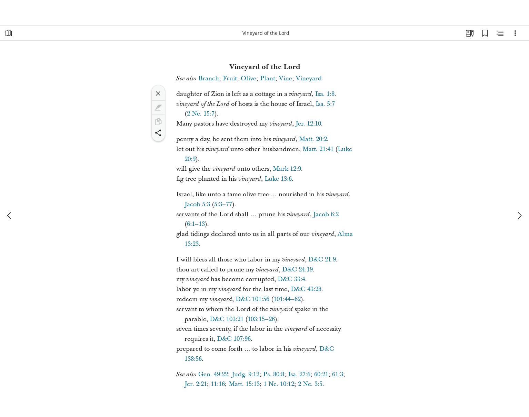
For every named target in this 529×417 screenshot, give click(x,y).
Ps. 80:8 (273, 374)
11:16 (218, 384)
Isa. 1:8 (325, 94)
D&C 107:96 (234, 339)
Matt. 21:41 (317, 149)
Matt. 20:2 (313, 139)
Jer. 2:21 (195, 384)
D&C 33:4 (291, 279)
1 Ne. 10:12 (278, 384)
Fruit (230, 78)
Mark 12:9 (287, 169)
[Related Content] (500, 33)
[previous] (10, 215)
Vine (285, 78)
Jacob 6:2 (326, 214)
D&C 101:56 (252, 299)
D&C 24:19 (297, 269)
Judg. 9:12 (245, 374)
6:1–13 (196, 224)
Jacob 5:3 (197, 204)
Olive (248, 78)
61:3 (337, 374)
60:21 (321, 374)
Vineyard (309, 78)
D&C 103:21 (226, 319)
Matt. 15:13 (244, 384)
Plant (267, 78)
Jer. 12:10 (308, 123)
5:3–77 (223, 204)
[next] (519, 215)
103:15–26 (261, 319)
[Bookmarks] (485, 33)
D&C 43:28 (306, 289)
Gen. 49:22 (213, 374)
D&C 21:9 (322, 259)
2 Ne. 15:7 (200, 113)
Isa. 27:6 (299, 374)
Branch (208, 78)
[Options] (515, 33)
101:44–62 (287, 299)
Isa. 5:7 (325, 104)
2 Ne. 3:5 (310, 384)
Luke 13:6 (278, 179)
